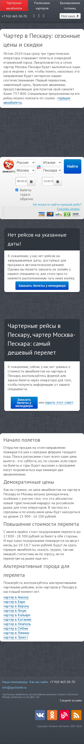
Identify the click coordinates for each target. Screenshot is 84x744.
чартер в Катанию (17, 619)
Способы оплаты (68, 209)
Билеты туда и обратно (24, 194)
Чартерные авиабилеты (14, 5)
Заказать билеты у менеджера (42, 285)
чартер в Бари (14, 601)
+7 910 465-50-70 (62, 682)
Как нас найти (39, 682)
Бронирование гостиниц (70, 5)
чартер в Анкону (15, 597)
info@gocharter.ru (14, 687)
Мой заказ (70, 16)
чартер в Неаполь (17, 624)
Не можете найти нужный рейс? (57, 204)
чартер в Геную (14, 610)
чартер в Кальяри (16, 615)
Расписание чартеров (42, 5)
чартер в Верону (16, 606)
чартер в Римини (16, 632)
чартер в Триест (15, 637)
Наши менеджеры (15, 682)
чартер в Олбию (15, 628)
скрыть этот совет (59, 402)
